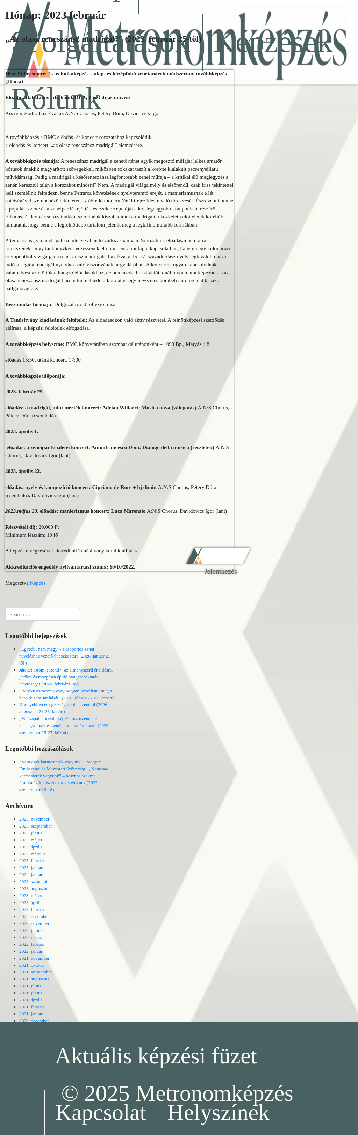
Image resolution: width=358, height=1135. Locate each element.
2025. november (34, 819)
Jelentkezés (221, 571)
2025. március (32, 853)
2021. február (31, 1006)
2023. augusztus (34, 888)
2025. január (30, 867)
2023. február (31, 909)
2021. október (32, 965)
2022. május (30, 937)
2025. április (30, 847)
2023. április (30, 902)
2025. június (30, 833)
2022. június (30, 930)
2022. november (34, 923)
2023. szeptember (35, 881)
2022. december (34, 916)
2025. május (30, 840)
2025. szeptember (35, 826)
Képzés (37, 583)
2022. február (31, 944)
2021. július (30, 985)
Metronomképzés (214, 1093)
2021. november (34, 958)
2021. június (30, 992)
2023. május (30, 895)
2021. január (30, 1013)
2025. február (31, 860)
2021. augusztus (34, 978)
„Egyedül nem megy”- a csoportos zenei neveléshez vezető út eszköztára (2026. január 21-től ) (65, 656)
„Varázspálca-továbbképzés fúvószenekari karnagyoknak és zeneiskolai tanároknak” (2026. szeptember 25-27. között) (64, 725)
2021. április (30, 999)
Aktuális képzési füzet (156, 1055)
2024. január (30, 874)
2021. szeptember (35, 971)
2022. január (30, 951)
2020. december (34, 1020)
